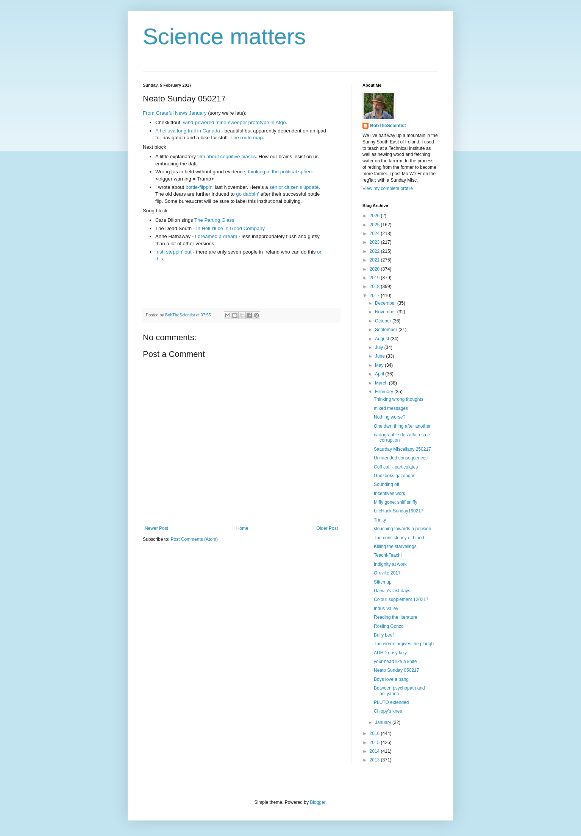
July (379, 347)
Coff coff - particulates (396, 467)
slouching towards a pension (402, 528)
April (380, 374)
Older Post (327, 528)
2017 (375, 295)
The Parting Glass (214, 220)
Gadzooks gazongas (394, 475)
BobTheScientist (388, 125)
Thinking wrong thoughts (398, 399)
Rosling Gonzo (389, 626)
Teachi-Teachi (387, 555)
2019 (375, 277)
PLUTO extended (391, 702)
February (384, 391)
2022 (375, 251)
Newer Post (156, 528)
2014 (375, 751)
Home (242, 528)
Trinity (380, 520)
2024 (375, 233)
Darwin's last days (392, 590)
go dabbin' (247, 194)
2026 (375, 215)
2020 (375, 269)
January (383, 722)
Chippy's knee (388, 711)
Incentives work (389, 493)
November (386, 311)
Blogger (317, 802)
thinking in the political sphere (281, 171)
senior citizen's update (294, 187)
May (380, 365)
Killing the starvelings (395, 546)
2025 (375, 224)
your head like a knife (395, 661)
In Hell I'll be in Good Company (230, 228)
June (380, 356)
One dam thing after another (402, 426)
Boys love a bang (391, 679)
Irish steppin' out (173, 252)
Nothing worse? (389, 417)
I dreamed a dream (216, 236)
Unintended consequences (401, 458)
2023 (375, 242)
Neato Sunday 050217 (396, 670)
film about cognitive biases (226, 156)
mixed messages (391, 408)
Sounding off (386, 484)
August (382, 338)
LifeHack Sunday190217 (398, 511)
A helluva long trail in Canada (187, 131)
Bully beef (384, 635)
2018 (375, 286)
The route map (246, 137)
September (386, 329)
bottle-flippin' (200, 187)
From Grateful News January (175, 113)
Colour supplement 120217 (401, 599)
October (383, 321)
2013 (375, 760)
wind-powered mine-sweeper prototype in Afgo (234, 122)
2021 (375, 260)
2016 (375, 733)
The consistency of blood (399, 537)
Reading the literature (395, 617)
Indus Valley (386, 608)
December (386, 303)
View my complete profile (387, 188)
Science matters (224, 36)
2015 (375, 742)
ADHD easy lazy (390, 652)
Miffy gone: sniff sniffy (395, 502)
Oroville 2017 (387, 573)
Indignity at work (390, 564)
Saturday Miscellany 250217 (402, 449)
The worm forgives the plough (404, 643)
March (382, 383)
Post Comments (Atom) (194, 539)
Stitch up (383, 582)
